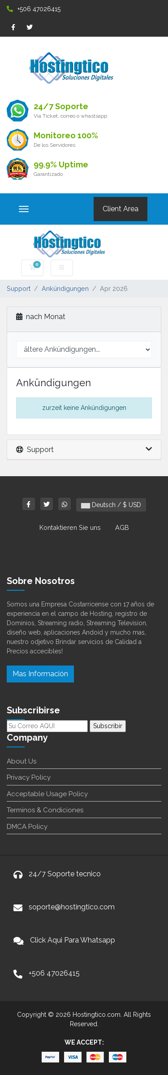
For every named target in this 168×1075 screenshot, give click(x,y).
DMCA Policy (27, 827)
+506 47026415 (33, 9)
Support (18, 288)
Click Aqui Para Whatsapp (72, 940)
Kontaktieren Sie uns (70, 527)
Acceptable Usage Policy (47, 794)
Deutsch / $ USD (111, 504)
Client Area (120, 209)
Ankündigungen (65, 288)
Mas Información (40, 674)
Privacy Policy (29, 777)
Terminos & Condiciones (45, 810)
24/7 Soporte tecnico (65, 874)
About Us (21, 761)
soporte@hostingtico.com (72, 907)
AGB (122, 527)
